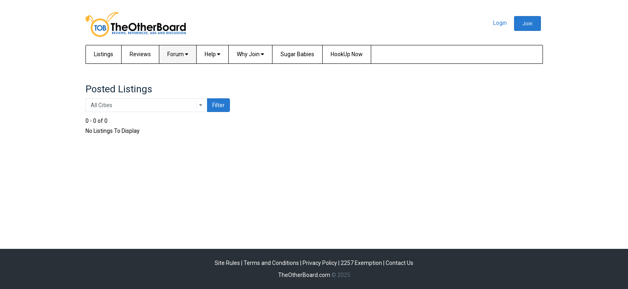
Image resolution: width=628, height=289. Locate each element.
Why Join (250, 54)
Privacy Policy (320, 263)
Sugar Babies (297, 54)
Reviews (140, 54)
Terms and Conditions (271, 263)
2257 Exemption (361, 263)
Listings (103, 54)
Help (212, 54)
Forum (177, 54)
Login (500, 23)
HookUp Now (347, 54)
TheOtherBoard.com (304, 275)
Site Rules (227, 263)
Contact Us (399, 263)
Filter (218, 105)
